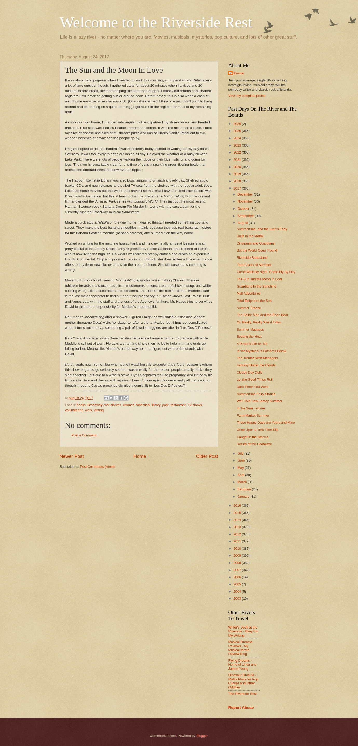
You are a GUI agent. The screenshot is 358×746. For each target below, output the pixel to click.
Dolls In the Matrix (250, 236)
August (243, 223)
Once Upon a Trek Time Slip (258, 430)
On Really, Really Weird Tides (259, 322)
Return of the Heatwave (254, 444)
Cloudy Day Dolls (249, 372)
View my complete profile (247, 96)
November (246, 201)
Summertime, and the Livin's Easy (262, 229)
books (81, 405)
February (245, 489)
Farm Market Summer (253, 415)
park (165, 405)
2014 (237, 520)
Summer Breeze (249, 308)
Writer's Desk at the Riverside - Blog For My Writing (243, 631)
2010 (237, 548)
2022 (237, 152)
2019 (237, 174)
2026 (237, 124)
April (241, 475)
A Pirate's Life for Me (252, 344)
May (241, 468)
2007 (237, 570)
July (241, 453)
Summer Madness (250, 329)
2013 (237, 527)
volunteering (74, 410)
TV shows (194, 405)
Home (139, 456)
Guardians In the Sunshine (256, 286)
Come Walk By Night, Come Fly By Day (266, 272)
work (88, 410)
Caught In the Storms (252, 437)
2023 (237, 145)
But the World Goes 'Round (257, 250)
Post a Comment (84, 435)
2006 (237, 577)
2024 (237, 138)
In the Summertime (251, 408)
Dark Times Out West (252, 387)
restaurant (178, 405)
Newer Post (72, 456)
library (155, 405)
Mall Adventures (249, 293)
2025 (237, 131)
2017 (237, 188)
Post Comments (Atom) (97, 467)
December (246, 194)
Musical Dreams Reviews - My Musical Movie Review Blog (240, 648)
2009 (237, 555)
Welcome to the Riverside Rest (156, 22)
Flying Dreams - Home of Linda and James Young (242, 665)
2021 (237, 160)
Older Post (207, 456)
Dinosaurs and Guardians (256, 243)
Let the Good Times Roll (255, 379)
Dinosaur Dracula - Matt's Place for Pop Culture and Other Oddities (243, 681)
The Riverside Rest (242, 694)
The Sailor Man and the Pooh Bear (262, 315)
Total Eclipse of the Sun (254, 301)
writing (99, 410)
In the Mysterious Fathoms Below (261, 351)
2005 (237, 584)
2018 (237, 181)
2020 (237, 167)
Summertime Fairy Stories (256, 394)
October (244, 209)
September (246, 216)
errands (128, 405)
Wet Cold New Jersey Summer (259, 401)
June (242, 460)
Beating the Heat (249, 336)
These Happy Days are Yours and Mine (266, 422)
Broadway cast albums (104, 405)
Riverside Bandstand (252, 258)
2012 (237, 534)
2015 (237, 513)
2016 (237, 505)
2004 (237, 592)
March (243, 482)
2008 (237, 563)
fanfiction (143, 405)
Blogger (202, 736)
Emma (239, 73)
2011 (237, 541)
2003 (237, 599)
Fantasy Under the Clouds (256, 365)
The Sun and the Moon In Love (260, 279)
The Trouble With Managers (257, 358)
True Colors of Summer (254, 265)
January (244, 496)
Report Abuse (241, 707)
